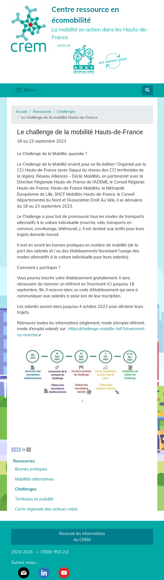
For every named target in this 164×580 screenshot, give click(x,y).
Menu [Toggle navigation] (25, 90)
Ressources (42, 111)
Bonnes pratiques (31, 469)
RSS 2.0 (60, 551)
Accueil (21, 111)
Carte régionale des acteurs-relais (46, 509)
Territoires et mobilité (34, 499)
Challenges (66, 111)
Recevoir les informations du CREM (82, 536)
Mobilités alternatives (34, 479)
